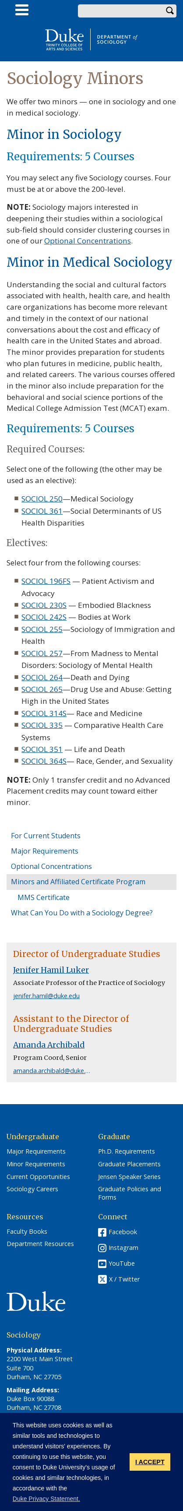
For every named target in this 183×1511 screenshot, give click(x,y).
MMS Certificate (44, 897)
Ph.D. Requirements (126, 1151)
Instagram (123, 1247)
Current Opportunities (38, 1177)
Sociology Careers (32, 1189)
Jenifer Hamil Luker (51, 970)
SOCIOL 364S (44, 761)
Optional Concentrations (51, 866)
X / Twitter (124, 1279)
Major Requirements (44, 851)
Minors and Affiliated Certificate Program (78, 881)
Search (169, 11)
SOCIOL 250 (42, 499)
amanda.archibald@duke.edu (54, 1070)
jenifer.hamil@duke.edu (46, 996)
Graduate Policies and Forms (129, 1193)
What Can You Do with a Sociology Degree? (82, 913)
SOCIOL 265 (42, 689)
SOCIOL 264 (42, 677)
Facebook (123, 1232)
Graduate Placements (129, 1164)
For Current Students (46, 835)
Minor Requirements (36, 1164)
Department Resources (40, 1244)
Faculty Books (27, 1232)
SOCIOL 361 (42, 511)
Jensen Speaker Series (129, 1177)
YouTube (122, 1263)
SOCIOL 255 (42, 629)
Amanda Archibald (48, 1045)
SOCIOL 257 (42, 653)
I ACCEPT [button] (150, 1461)
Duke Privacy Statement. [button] (46, 1498)
